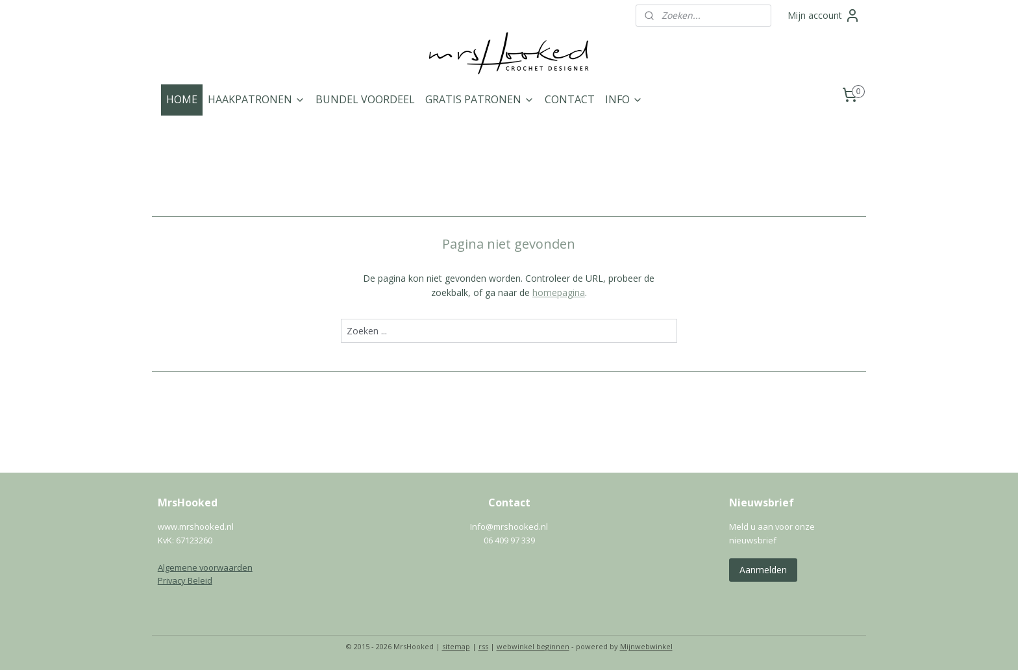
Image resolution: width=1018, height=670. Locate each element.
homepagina (558, 292)
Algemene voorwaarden (205, 567)
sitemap (456, 646)
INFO (624, 99)
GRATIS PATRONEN (479, 99)
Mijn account (824, 15)
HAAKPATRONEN (256, 99)
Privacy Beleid (185, 580)
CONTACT (570, 99)
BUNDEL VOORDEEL (365, 99)
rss (483, 646)
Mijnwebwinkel (646, 646)
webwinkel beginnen (533, 646)
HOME (181, 99)
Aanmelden (763, 570)
